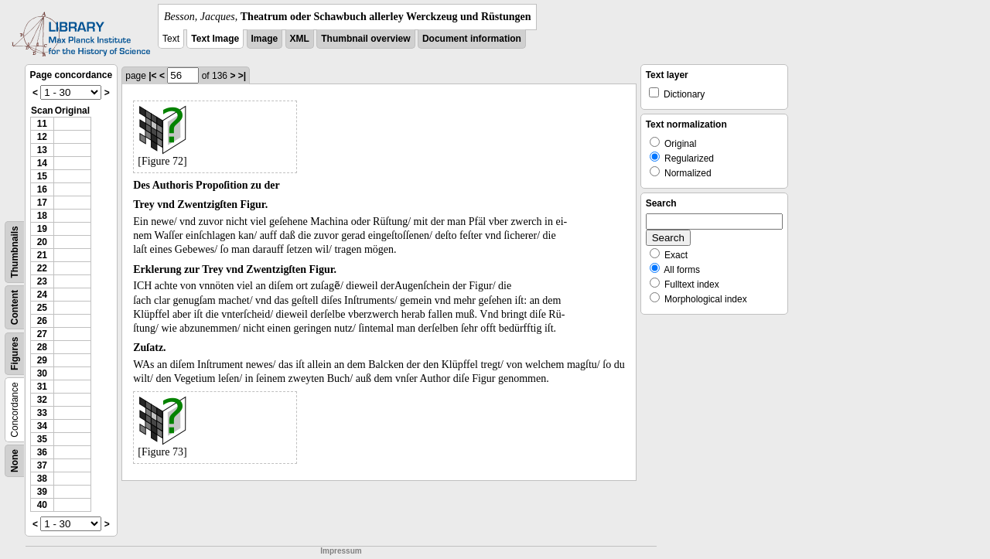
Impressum (340, 551)
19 (42, 228)
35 (42, 439)
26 (42, 320)
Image (264, 38)
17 (42, 202)
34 (42, 426)
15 (42, 176)
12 (42, 136)
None (14, 460)
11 (42, 123)
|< (152, 75)
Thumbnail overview (365, 38)
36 (42, 452)
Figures (14, 353)
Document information (471, 38)
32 (42, 399)
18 (42, 215)
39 (42, 491)
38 (42, 478)
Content (14, 307)
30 (42, 373)
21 (42, 255)
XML (299, 38)
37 (42, 465)
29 (42, 360)
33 (42, 412)
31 (42, 386)
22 (42, 268)
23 (42, 281)
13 (42, 150)
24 (42, 294)
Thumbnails (14, 252)
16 (42, 189)
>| (242, 75)
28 (42, 347)
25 (42, 307)
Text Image (215, 38)
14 (42, 163)
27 (42, 334)
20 (42, 242)
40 (42, 504)
